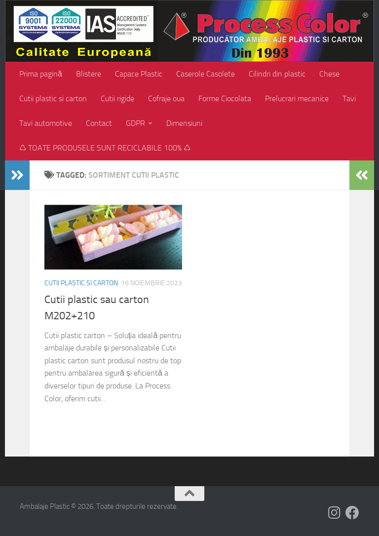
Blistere (88, 73)
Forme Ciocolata (224, 98)
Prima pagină (40, 73)
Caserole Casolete (205, 73)
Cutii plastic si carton (53, 98)
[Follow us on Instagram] (334, 513)
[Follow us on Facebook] (352, 513)
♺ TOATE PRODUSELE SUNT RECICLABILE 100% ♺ (104, 148)
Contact (99, 123)
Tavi (349, 98)
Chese (329, 73)
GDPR (135, 123)
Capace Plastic (138, 73)
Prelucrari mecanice (297, 98)
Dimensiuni (184, 123)
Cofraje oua (166, 98)
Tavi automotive (45, 123)
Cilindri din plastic (277, 73)
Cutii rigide (117, 98)
